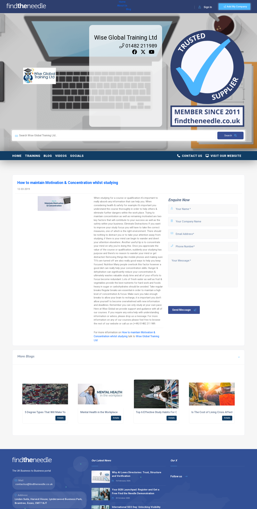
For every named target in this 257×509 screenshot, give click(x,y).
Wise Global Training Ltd (125, 37)
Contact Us (189, 156)
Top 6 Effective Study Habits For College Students (166, 412)
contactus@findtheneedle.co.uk (34, 484)
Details (60, 418)
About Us (70, 6)
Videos (61, 156)
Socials (77, 156)
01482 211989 (138, 46)
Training (32, 156)
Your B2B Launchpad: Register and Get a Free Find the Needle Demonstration (135, 491)
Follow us (178, 476)
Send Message (184, 310)
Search (230, 135)
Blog (81, 6)
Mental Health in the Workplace (99, 412)
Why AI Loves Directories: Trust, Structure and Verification (136, 474)
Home (57, 6)
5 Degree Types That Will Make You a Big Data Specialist (58, 412)
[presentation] (192, 296)
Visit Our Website (223, 156)
